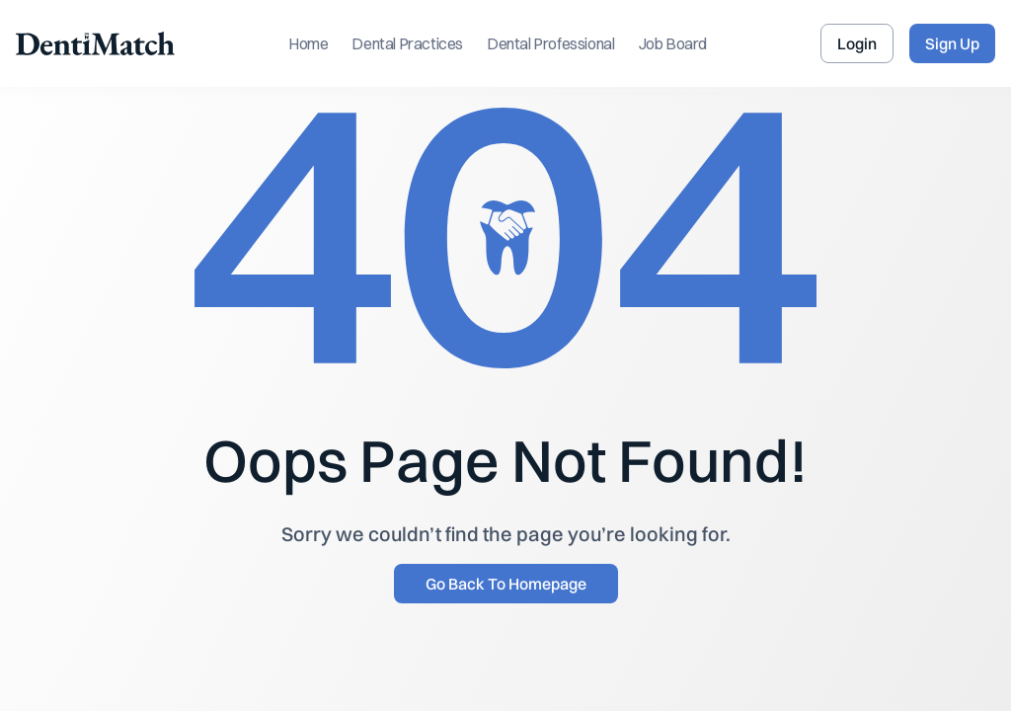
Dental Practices (407, 43)
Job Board (673, 43)
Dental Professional (550, 43)
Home (308, 43)
